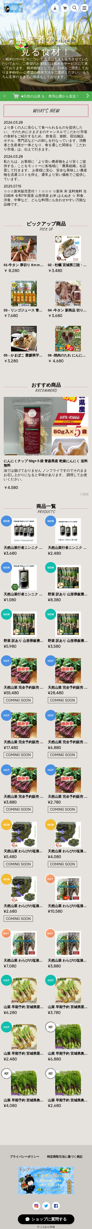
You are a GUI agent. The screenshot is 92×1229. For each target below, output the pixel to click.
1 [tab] (81, 494)
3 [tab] (87, 494)
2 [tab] (84, 494)
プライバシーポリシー (24, 1156)
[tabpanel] (46, 444)
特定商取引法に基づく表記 (64, 1156)
